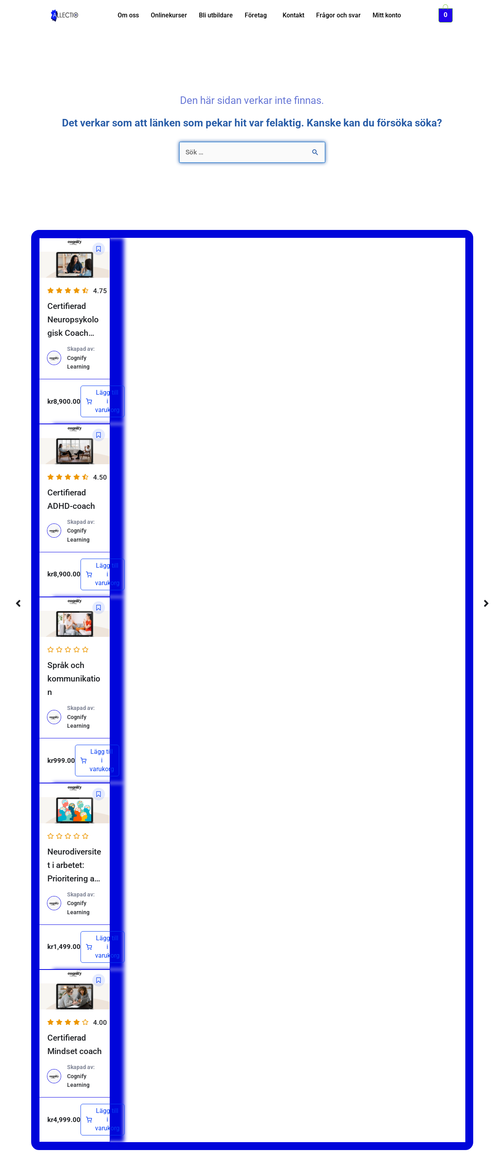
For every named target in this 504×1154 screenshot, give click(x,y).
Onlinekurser (169, 15)
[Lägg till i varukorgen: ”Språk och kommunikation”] (97, 760)
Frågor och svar (338, 15)
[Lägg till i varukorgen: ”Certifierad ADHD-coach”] (103, 574)
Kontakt (293, 15)
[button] (258, 15)
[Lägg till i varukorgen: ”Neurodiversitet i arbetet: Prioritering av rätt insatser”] (103, 947)
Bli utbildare (216, 15)
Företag (256, 15)
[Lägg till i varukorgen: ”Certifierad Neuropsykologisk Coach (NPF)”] (103, 401)
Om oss (128, 15)
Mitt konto (387, 15)
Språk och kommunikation (73, 678)
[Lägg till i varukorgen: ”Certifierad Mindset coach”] (103, 1119)
